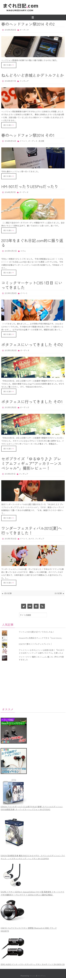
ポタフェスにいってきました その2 (32, 344)
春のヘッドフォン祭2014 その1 (27, 135)
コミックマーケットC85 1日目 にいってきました (31, 285)
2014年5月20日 (10, 29)
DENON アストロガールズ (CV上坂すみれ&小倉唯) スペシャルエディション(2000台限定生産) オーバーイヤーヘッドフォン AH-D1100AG (32, 808)
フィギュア (24, 81)
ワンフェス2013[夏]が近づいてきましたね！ (36, 632)
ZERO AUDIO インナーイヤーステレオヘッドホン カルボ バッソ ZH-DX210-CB (33, 964)
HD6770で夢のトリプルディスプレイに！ (35, 644)
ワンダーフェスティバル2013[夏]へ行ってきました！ (31, 530)
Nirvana (32, 975)
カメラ (31, 538)
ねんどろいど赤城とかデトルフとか (32, 75)
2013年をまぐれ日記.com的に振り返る (32, 243)
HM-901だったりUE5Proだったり (29, 186)
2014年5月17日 (10, 81)
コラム (23, 251)
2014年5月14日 (10, 141)
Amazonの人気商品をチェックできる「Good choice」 (41, 638)
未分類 (41, 141)
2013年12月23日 (11, 350)
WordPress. (41, 975)
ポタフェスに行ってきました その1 (32, 401)
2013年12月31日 (11, 251)
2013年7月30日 (10, 538)
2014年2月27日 (10, 192)
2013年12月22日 (10, 407)
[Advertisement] (33, 684)
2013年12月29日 (11, 293)
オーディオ (24, 29)
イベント (23, 141)
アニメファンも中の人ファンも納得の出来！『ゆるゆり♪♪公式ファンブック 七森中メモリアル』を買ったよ (41, 651)
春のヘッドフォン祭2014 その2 (28, 24)
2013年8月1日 (10, 474)
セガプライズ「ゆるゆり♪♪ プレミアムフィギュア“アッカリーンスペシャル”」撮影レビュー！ (31, 463)
